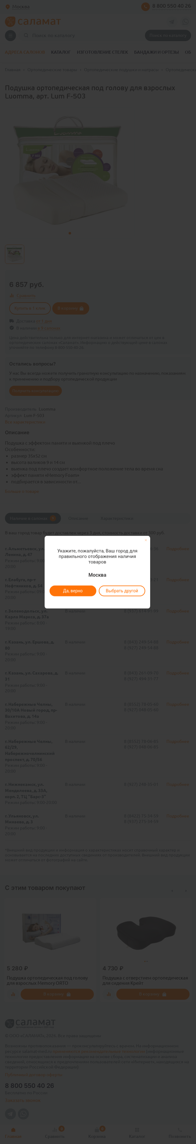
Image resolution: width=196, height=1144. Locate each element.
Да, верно (73, 590)
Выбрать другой (122, 590)
